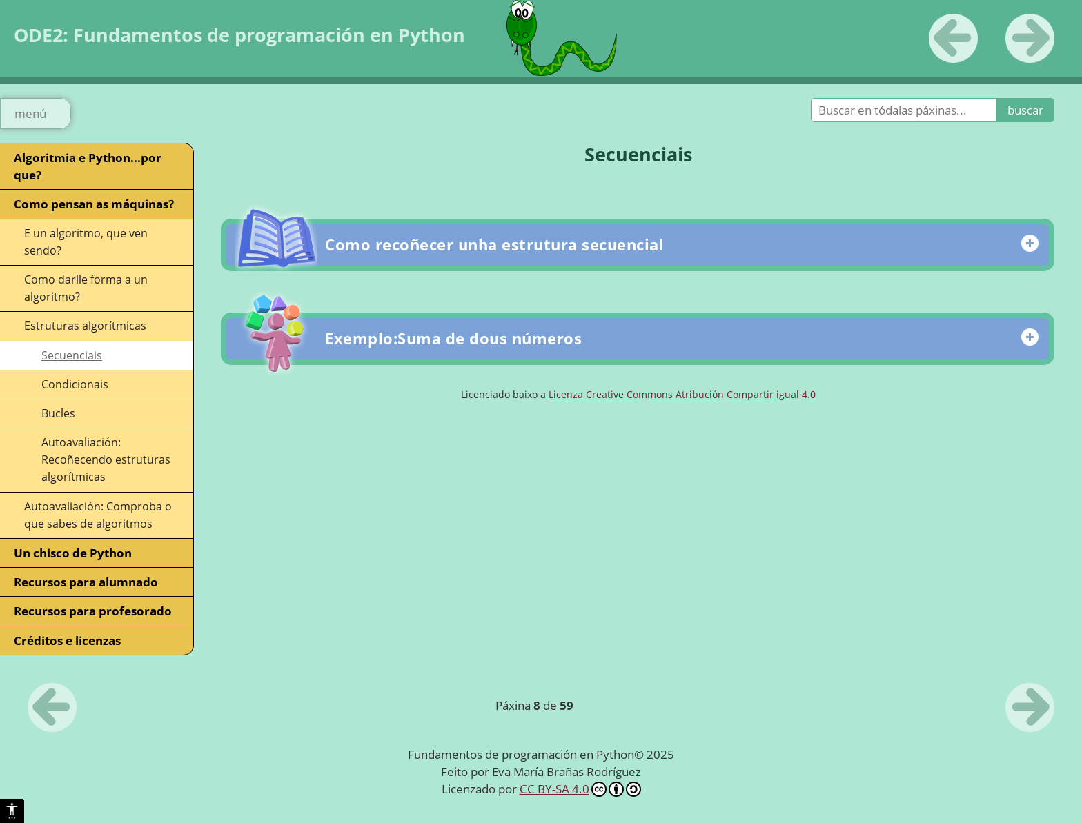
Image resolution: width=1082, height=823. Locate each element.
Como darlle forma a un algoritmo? (86, 288)
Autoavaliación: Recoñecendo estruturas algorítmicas (105, 459)
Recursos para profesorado (93, 611)
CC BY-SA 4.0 (580, 789)
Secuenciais (71, 355)
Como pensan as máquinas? (94, 204)
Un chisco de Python (73, 553)
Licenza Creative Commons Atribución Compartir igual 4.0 (682, 394)
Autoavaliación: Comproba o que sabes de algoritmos (98, 515)
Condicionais (74, 384)
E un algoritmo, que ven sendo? (86, 242)
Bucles (58, 413)
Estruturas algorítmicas (85, 325)
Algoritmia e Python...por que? (87, 166)
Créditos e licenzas (67, 640)
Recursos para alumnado (86, 582)
